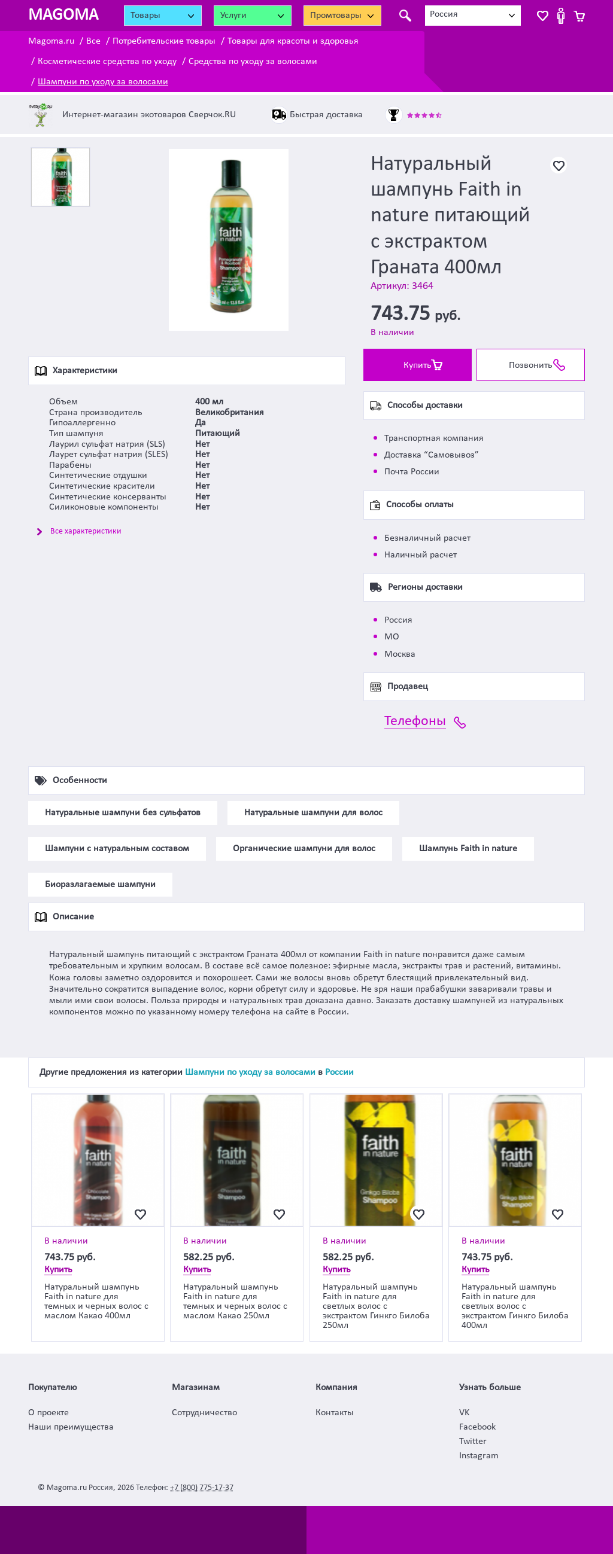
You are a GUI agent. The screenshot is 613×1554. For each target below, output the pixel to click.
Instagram (479, 1456)
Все (93, 41)
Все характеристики (86, 531)
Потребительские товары (164, 41)
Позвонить (531, 365)
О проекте (48, 1413)
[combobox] (473, 15)
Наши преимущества (71, 1427)
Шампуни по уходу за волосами (103, 82)
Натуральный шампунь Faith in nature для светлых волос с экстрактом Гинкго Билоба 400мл (515, 1306)
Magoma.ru (51, 41)
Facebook (477, 1427)
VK (464, 1413)
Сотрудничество (204, 1413)
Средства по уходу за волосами (253, 61)
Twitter (473, 1441)
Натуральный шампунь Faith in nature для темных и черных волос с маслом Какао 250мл (235, 1301)
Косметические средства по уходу (107, 61)
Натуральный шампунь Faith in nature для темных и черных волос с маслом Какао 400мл (96, 1301)
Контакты (334, 1413)
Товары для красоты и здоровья (293, 41)
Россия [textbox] (444, 14)
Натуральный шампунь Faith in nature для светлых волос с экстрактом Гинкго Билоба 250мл (376, 1306)
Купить (417, 365)
